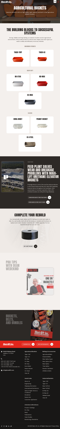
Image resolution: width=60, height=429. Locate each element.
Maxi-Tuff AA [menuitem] (46, 386)
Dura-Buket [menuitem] (28, 366)
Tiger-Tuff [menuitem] (27, 354)
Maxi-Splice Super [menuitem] (48, 359)
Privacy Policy (55, 426)
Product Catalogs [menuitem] (30, 407)
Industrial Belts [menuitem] (47, 357)
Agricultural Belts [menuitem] (47, 354)
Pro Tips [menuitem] (27, 410)
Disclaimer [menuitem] (27, 395)
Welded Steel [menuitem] (46, 395)
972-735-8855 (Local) (7, 363)
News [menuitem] (26, 412)
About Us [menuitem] (27, 381)
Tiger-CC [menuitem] (27, 357)
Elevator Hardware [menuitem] (48, 368)
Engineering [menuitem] (28, 383)
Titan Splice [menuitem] (46, 366)
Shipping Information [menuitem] (30, 386)
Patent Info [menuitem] (28, 397)
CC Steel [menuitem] (27, 371)
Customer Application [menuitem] (31, 399)
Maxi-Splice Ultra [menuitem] (47, 361)
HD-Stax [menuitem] (27, 364)
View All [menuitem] (27, 373)
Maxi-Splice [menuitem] (46, 364)
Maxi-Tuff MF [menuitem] (46, 388)
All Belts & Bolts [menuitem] (47, 371)
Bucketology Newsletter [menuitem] (31, 419)
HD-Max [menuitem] (27, 359)
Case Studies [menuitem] (28, 417)
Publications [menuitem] (28, 415)
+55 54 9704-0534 (6, 367)
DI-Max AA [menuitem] (45, 391)
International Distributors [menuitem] (32, 388)
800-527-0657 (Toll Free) (8, 361)
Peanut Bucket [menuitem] (29, 368)
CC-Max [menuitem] (27, 361)
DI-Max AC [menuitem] (45, 393)
